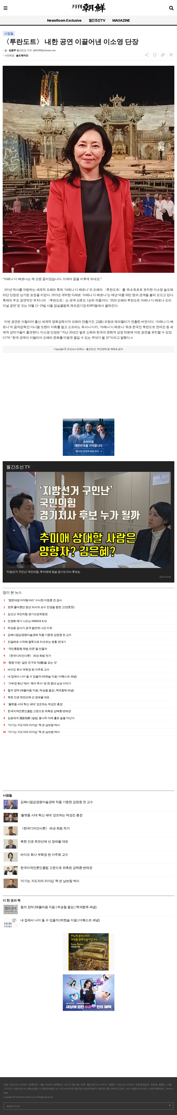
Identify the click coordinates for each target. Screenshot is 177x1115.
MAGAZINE (121, 20)
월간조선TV (97, 20)
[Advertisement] (88, 393)
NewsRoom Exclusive (64, 20)
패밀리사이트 (13, 1106)
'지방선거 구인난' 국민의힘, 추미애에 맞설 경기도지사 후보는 (43, 571)
